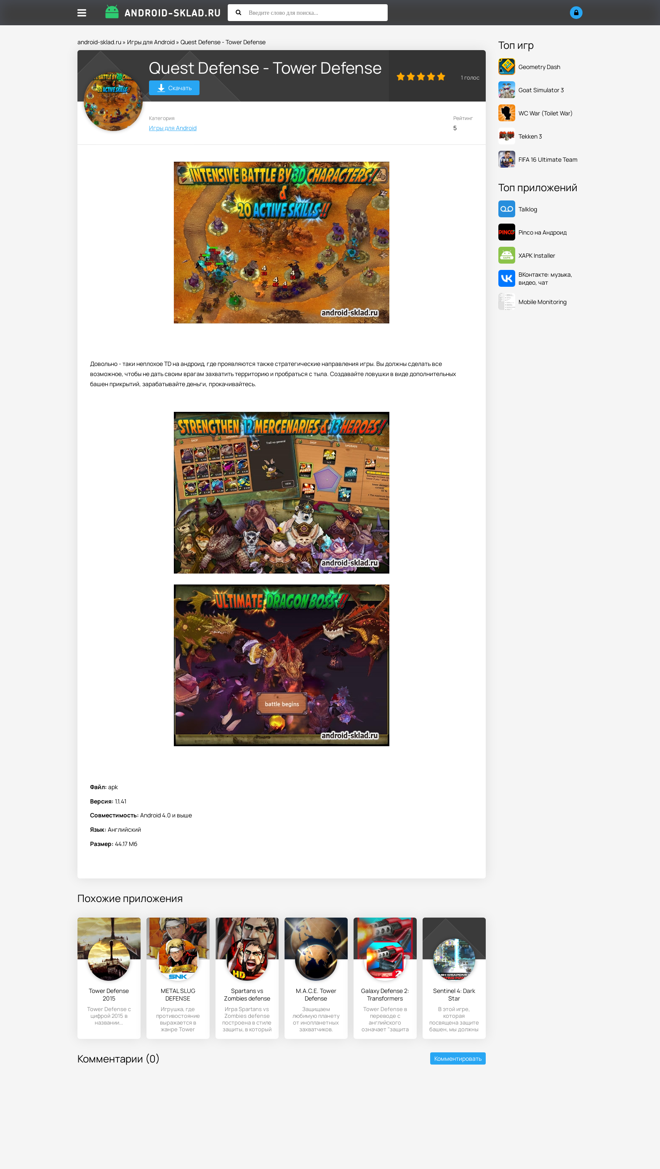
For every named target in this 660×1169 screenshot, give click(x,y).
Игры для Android (151, 42)
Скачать (174, 89)
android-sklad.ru (99, 42)
